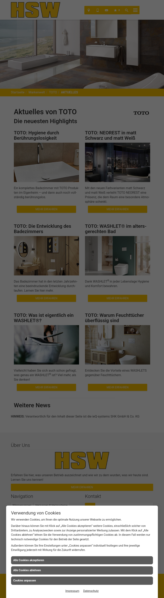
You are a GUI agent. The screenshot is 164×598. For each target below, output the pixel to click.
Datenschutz (91, 590)
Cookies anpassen (24, 580)
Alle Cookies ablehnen (27, 570)
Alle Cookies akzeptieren (28, 560)
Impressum (72, 590)
